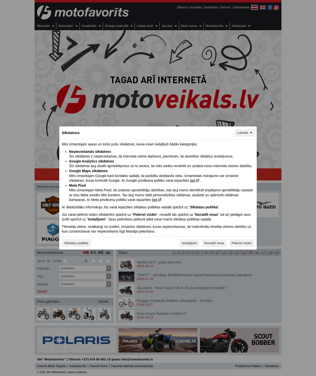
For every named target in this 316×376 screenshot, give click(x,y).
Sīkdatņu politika (76, 243)
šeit (192, 180)
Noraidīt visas (214, 243)
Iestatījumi (189, 243)
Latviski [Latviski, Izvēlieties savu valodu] (245, 133)
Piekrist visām (242, 243)
